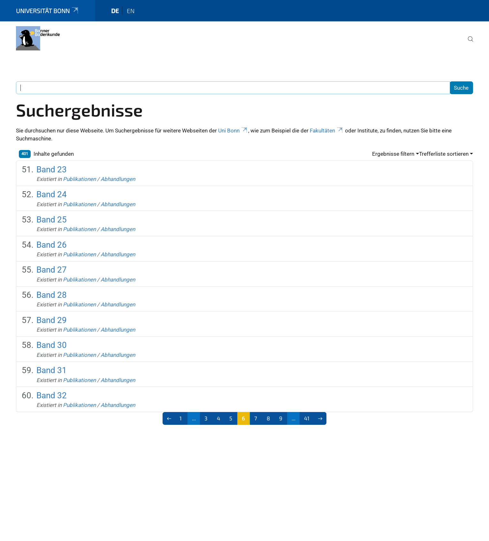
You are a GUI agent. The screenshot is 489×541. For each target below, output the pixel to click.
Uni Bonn (233, 130)
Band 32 (51, 395)
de (115, 10)
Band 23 (51, 169)
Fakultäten (327, 130)
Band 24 (51, 194)
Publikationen (79, 179)
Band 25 (51, 219)
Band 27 (51, 269)
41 (306, 418)
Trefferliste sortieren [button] (444, 154)
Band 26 (51, 245)
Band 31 (51, 370)
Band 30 (51, 345)
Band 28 (51, 295)
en (130, 10)
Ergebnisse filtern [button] (393, 154)
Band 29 (51, 320)
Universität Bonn (47, 10)
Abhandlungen (118, 179)
